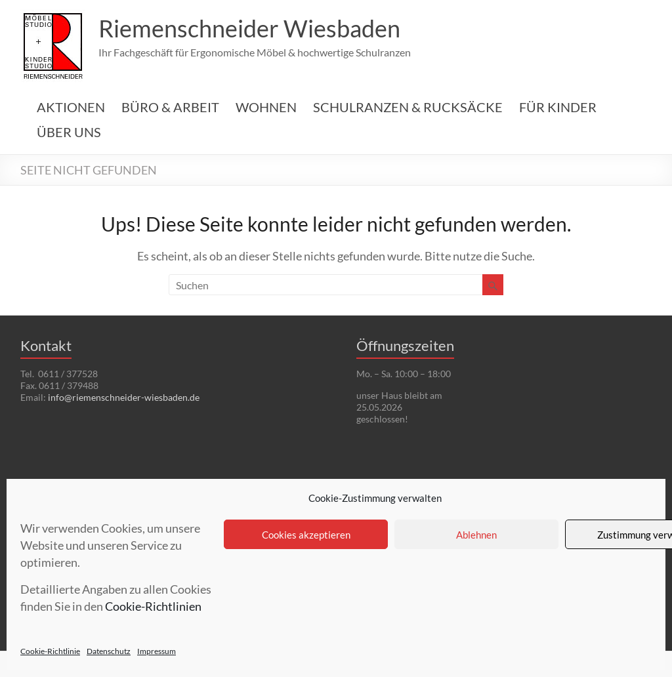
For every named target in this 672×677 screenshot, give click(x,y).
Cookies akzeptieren (306, 535)
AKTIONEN (71, 107)
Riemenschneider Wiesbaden (249, 28)
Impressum (156, 651)
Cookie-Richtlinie (50, 651)
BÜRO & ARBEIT (170, 107)
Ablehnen (476, 535)
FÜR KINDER (558, 107)
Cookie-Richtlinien (153, 606)
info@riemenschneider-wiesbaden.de (124, 397)
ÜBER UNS (69, 132)
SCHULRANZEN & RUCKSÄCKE (408, 107)
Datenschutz (109, 651)
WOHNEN (266, 107)
